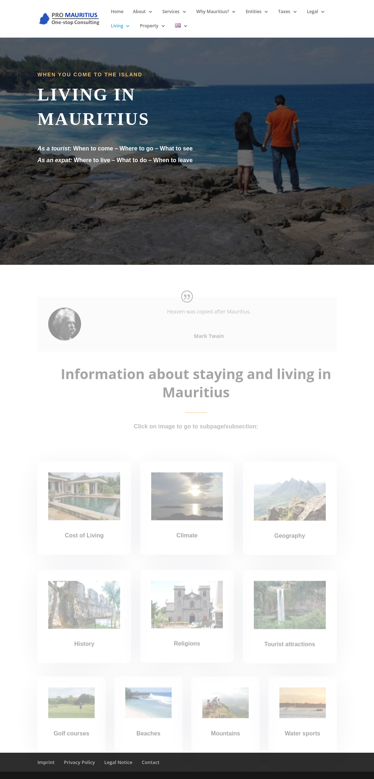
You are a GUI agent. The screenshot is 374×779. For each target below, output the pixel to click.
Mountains (225, 739)
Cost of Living (84, 543)
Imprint (45, 762)
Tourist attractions (289, 652)
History (84, 651)
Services (171, 12)
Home (117, 12)
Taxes (284, 12)
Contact (151, 762)
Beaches (149, 740)
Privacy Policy (79, 762)
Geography (289, 543)
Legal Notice (118, 762)
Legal (312, 12)
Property (149, 26)
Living (117, 26)
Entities (254, 12)
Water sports (302, 740)
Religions (187, 651)
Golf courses (71, 739)
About (139, 12)
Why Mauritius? (212, 12)
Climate (187, 543)
